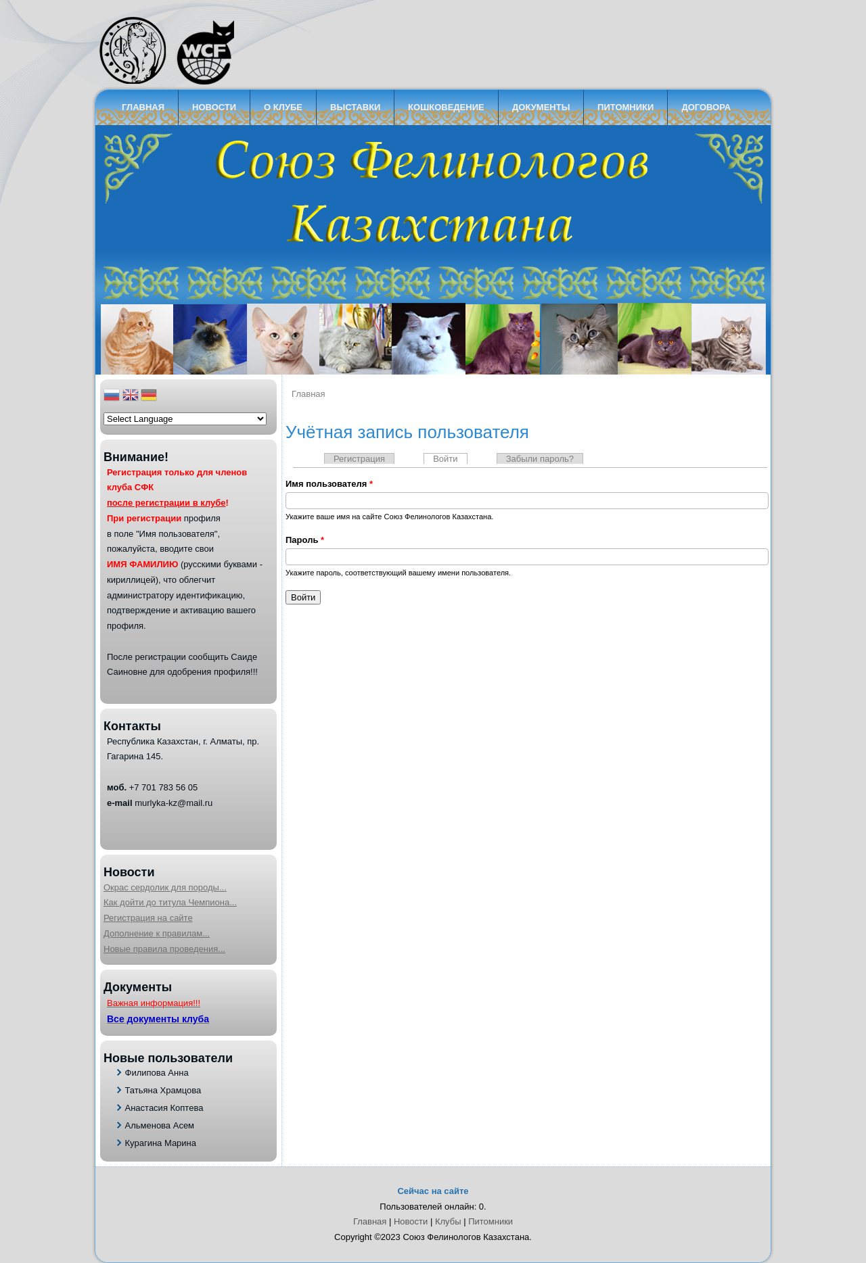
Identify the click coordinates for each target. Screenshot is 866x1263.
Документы (541, 107)
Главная (143, 107)
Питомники (625, 107)
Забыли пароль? (540, 459)
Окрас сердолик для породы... (165, 887)
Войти (450, 458)
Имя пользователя (329, 484)
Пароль (305, 540)
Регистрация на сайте (148, 918)
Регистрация (359, 459)
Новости (214, 107)
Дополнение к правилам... (157, 933)
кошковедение (446, 107)
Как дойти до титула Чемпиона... (170, 902)
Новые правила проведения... (164, 949)
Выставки (355, 107)
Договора (706, 107)
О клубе (283, 107)
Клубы (448, 1221)
